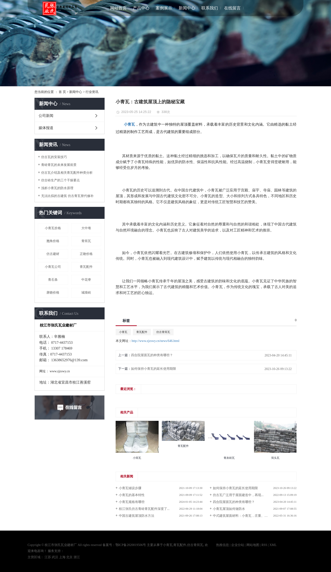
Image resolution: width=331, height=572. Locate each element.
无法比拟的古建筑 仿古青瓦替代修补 (67, 196)
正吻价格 (86, 254)
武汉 (55, 557)
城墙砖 (86, 292)
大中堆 (86, 228)
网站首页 (118, 8)
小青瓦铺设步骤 (130, 488)
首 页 (62, 92)
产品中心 (141, 8)
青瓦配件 (86, 267)
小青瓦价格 (53, 228)
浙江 (77, 557)
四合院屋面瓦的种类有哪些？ (152, 355)
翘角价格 (52, 241)
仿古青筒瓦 (163, 332)
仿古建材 (52, 254)
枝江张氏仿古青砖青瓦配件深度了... (144, 509)
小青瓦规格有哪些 (132, 502)
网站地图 (252, 545)
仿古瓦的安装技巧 (54, 157)
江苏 (48, 557)
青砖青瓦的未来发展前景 (59, 165)
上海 (62, 557)
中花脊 (86, 279)
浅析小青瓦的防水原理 (57, 188)
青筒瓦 (86, 241)
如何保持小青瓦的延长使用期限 (153, 368)
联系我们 (209, 8)
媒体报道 (46, 128)
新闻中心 (187, 8)
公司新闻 (46, 116)
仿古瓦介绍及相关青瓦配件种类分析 (67, 172)
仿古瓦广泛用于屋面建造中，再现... (238, 495)
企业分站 (237, 545)
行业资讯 (92, 92)
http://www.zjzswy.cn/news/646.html (156, 341)
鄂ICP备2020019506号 (130, 545)
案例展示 (164, 8)
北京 (69, 557)
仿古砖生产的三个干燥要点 (60, 180)
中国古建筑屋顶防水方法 (136, 515)
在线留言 (232, 8)
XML (273, 545)
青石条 (53, 279)
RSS (264, 545)
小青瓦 (123, 332)
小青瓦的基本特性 (132, 495)
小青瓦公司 (53, 267)
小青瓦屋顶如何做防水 (229, 509)
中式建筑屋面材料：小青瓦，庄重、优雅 (242, 515)
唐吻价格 (52, 292)
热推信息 (222, 545)
